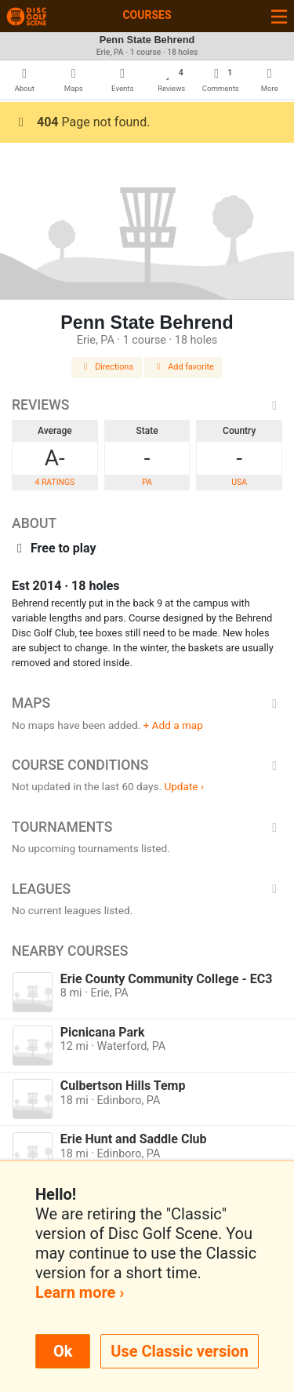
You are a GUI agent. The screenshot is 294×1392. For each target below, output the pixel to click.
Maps (147, 703)
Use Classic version (180, 1351)
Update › (184, 786)
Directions (106, 367)
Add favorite (183, 367)
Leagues (147, 889)
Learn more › (79, 1292)
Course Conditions (147, 765)
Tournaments (147, 827)
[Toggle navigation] (279, 16)
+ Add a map (173, 725)
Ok (62, 1351)
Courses (146, 15)
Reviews (147, 405)
